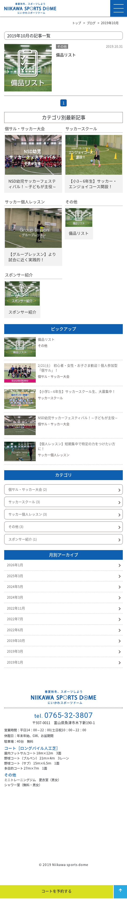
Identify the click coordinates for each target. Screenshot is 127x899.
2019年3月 (15, 663)
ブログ (90, 22)
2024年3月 (15, 606)
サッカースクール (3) (25, 506)
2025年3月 (15, 583)
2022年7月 (15, 628)
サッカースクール (82, 129)
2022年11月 (16, 617)
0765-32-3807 (63, 728)
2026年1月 (15, 571)
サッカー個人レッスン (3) (29, 519)
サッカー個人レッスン (26, 203)
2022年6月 (15, 640)
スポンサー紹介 (19, 278)
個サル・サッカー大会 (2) (29, 493)
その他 (71, 203)
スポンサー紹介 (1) (24, 545)
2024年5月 (15, 594)
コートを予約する (56, 891)
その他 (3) (17, 532)
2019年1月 (15, 674)
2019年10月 (16, 651)
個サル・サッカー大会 (26, 129)
